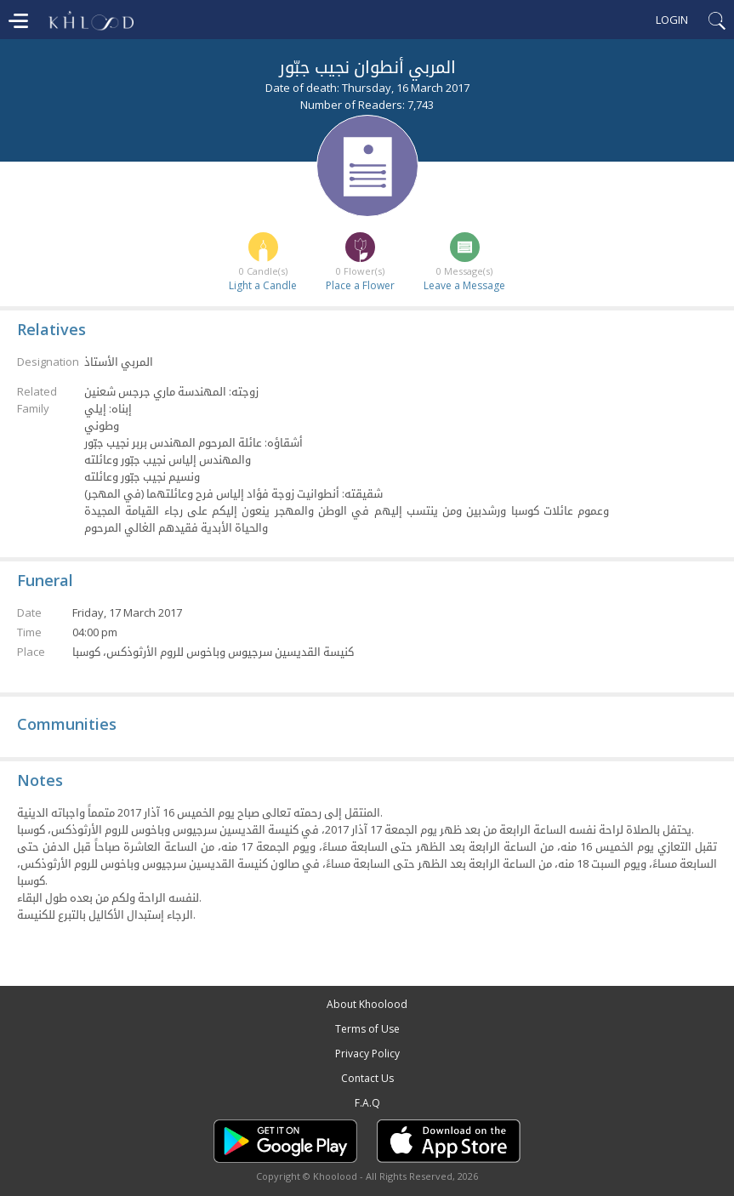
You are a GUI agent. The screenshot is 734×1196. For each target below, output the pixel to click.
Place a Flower (360, 285)
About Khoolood (367, 1004)
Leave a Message (464, 285)
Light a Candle (263, 285)
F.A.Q (367, 1103)
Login (672, 19)
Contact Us (367, 1078)
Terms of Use (367, 1029)
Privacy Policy (367, 1053)
